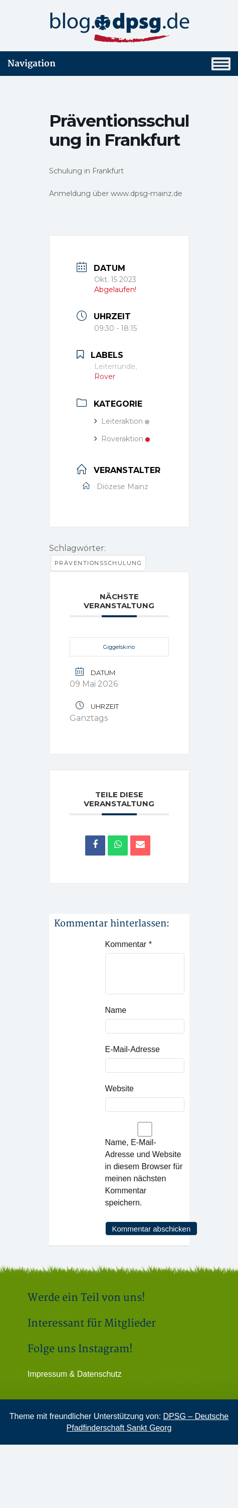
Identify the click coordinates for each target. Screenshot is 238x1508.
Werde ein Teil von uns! (86, 1297)
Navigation (119, 63)
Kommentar (128, 944)
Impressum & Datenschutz (75, 1374)
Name (116, 1010)
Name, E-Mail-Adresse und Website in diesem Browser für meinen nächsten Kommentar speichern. (144, 1172)
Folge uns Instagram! (80, 1349)
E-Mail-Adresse (132, 1049)
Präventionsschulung (98, 563)
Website (119, 1088)
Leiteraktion (121, 421)
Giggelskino (119, 646)
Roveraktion (122, 438)
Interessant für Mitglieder (92, 1323)
